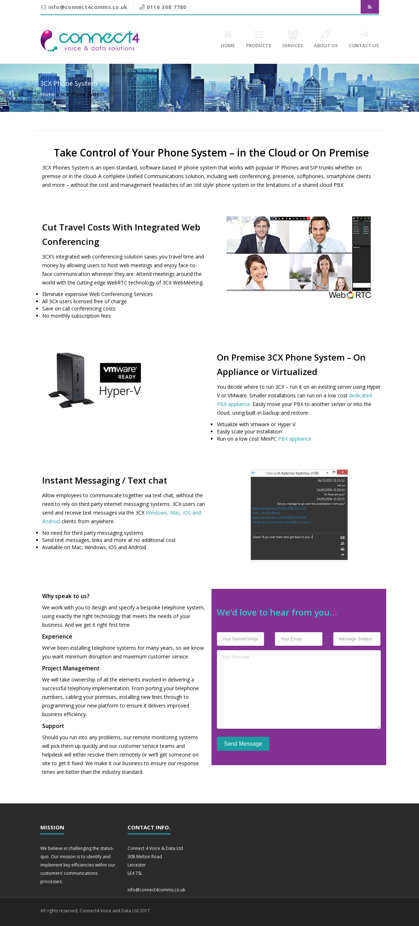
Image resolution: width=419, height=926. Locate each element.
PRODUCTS (258, 39)
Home (47, 94)
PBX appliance (294, 438)
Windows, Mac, (164, 512)
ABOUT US (326, 39)
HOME (228, 39)
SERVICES (292, 39)
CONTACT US (364, 39)
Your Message (299, 689)
